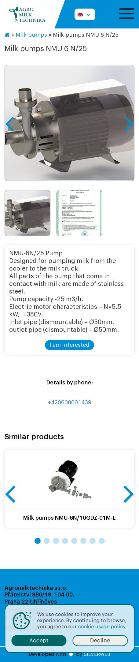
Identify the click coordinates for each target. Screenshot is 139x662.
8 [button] (102, 541)
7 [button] (93, 541)
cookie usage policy (101, 626)
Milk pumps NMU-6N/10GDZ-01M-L (69, 518)
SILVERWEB (96, 654)
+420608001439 (69, 402)
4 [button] (65, 541)
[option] (69, 122)
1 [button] (38, 541)
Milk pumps (31, 35)
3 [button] (56, 541)
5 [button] (74, 541)
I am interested (69, 345)
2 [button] (47, 541)
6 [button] (83, 541)
